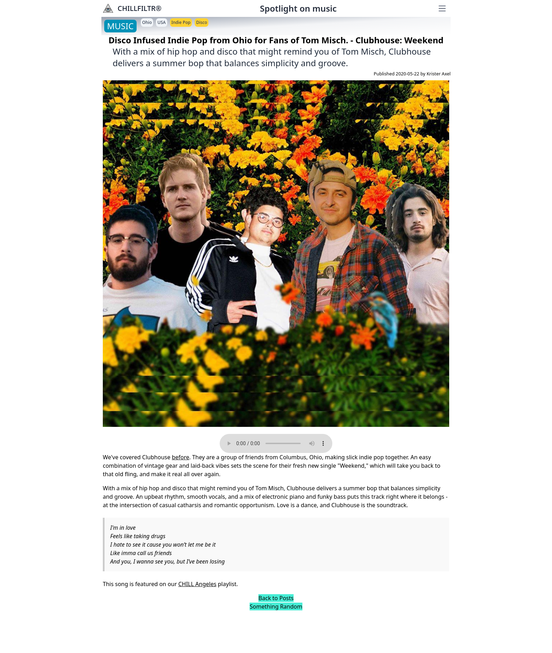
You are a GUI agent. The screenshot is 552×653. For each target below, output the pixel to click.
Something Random (276, 606)
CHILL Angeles (197, 584)
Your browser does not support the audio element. (276, 443)
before (180, 457)
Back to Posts (276, 598)
